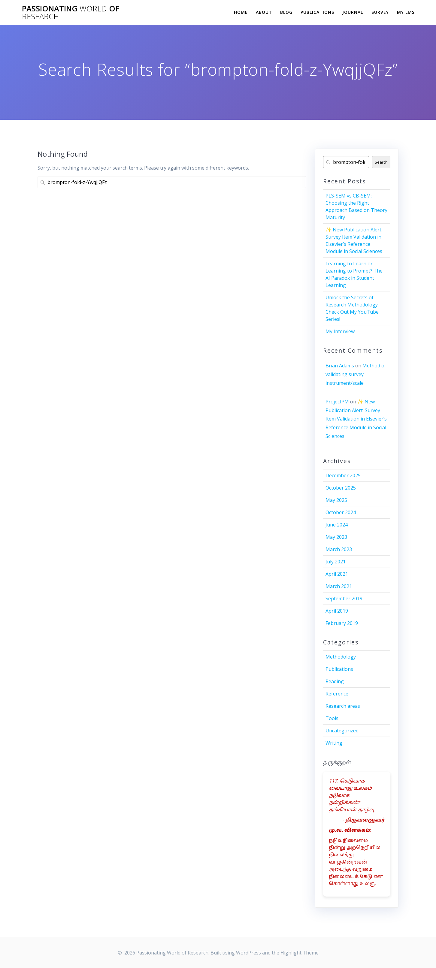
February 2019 (341, 623)
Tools (331, 718)
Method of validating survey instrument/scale (355, 374)
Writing (333, 743)
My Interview (340, 331)
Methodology (340, 656)
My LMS (406, 12)
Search (381, 162)
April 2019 (336, 611)
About (264, 12)
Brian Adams (339, 365)
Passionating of (70, 12)
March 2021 (338, 586)
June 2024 (336, 524)
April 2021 (336, 574)
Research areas (342, 706)
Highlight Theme (299, 952)
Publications (317, 12)
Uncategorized (342, 730)
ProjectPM (337, 401)
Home (241, 12)
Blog (286, 12)
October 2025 (340, 487)
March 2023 (338, 549)
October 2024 (340, 512)
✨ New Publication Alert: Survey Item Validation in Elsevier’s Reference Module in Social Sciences (356, 418)
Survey (380, 12)
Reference (336, 693)
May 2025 (336, 500)
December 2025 (343, 475)
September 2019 (343, 598)
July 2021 (335, 561)
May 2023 (336, 537)
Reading (334, 681)
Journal (352, 12)
